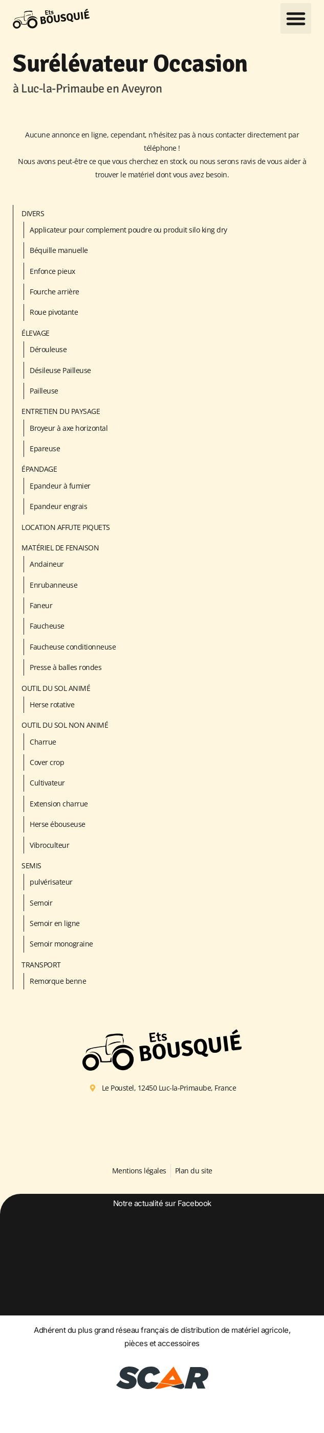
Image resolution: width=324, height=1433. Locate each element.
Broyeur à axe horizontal (68, 428)
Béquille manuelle (59, 250)
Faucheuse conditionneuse (73, 647)
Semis (31, 865)
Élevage (35, 333)
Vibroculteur (49, 845)
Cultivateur (47, 783)
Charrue (43, 742)
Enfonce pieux (52, 271)
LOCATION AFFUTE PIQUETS (65, 527)
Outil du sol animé (55, 688)
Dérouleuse (48, 349)
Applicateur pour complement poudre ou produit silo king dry (128, 230)
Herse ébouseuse (57, 824)
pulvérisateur (51, 882)
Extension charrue (59, 803)
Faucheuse (47, 626)
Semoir (41, 903)
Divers (32, 213)
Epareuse (45, 448)
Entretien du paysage (60, 411)
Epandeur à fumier (60, 486)
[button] (295, 18)
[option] (162, 1279)
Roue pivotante (54, 312)
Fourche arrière (54, 291)
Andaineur (47, 564)
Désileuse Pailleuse (60, 370)
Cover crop (47, 762)
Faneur (41, 605)
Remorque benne (58, 981)
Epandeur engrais (58, 506)
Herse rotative (52, 704)
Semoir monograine (61, 944)
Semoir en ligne (55, 923)
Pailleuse (44, 391)
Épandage (39, 469)
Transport (41, 964)
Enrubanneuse (53, 585)
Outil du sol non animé (64, 725)
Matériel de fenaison (60, 547)
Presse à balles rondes (65, 667)
